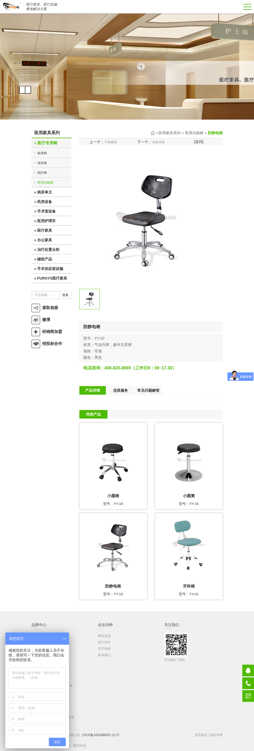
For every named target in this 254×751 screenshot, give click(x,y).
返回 (199, 142)
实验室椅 (158, 142)
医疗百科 (104, 642)
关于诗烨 (104, 649)
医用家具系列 (169, 133)
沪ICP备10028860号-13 (98, 735)
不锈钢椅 (110, 142)
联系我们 (104, 655)
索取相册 (45, 307)
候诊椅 (42, 163)
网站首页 (104, 636)
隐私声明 (216, 735)
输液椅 (42, 153)
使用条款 (201, 735)
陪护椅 (42, 173)
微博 (41, 319)
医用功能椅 (45, 182)
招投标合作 (47, 343)
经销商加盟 (47, 331)
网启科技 (79, 746)
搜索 (65, 295)
